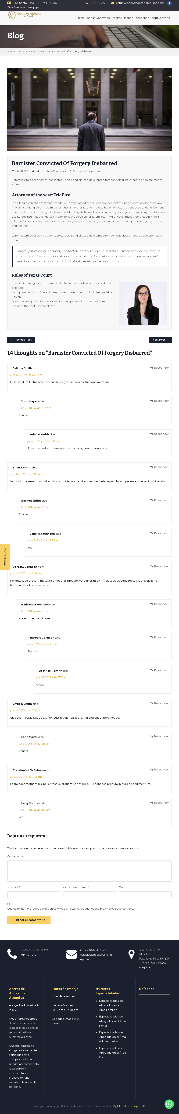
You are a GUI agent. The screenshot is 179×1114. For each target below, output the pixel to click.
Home (11, 51)
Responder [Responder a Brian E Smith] (161, 434)
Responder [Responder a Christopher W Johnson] (161, 769)
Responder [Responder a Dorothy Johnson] (161, 566)
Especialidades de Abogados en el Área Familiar (111, 1005)
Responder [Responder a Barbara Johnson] (161, 637)
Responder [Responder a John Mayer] (161, 400)
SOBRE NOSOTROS (98, 18)
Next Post (159, 339)
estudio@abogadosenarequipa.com (140, 3)
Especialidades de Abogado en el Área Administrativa (112, 1037)
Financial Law (27, 51)
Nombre (13, 887)
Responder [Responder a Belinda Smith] (161, 367)
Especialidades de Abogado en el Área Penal (112, 1021)
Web (122, 887)
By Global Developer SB (129, 1106)
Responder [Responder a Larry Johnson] (161, 802)
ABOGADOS (142, 18)
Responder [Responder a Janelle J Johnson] (161, 533)
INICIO (81, 18)
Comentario (15, 856)
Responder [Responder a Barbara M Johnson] (161, 604)
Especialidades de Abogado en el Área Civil (112, 1052)
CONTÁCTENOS (161, 18)
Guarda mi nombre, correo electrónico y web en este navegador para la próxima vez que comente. (71, 908)
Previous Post (23, 339)
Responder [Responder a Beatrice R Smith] (161, 670)
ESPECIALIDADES (122, 18)
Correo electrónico (76, 887)
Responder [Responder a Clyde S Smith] (161, 703)
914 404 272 (98, 3)
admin (39, 171)
